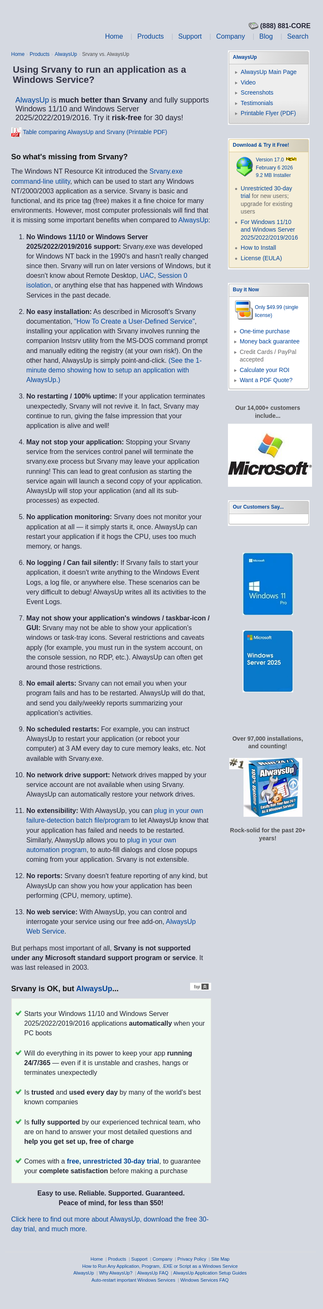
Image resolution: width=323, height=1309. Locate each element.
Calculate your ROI (264, 370)
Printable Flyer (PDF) (268, 113)
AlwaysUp (66, 54)
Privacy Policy (191, 1258)
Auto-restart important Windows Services (133, 1280)
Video (248, 82)
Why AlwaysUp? (115, 1272)
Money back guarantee (269, 341)
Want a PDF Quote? (266, 380)
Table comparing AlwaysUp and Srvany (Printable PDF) (95, 132)
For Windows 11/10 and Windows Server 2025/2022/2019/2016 (269, 230)
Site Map (220, 1258)
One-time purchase (265, 331)
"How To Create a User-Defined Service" (134, 321)
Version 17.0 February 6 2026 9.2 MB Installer (276, 167)
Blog (266, 36)
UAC (147, 275)
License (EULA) (261, 258)
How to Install (258, 247)
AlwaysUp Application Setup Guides (210, 1272)
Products (150, 36)
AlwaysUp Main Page (269, 72)
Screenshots (257, 92)
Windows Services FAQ (204, 1280)
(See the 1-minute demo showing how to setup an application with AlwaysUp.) (114, 370)
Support (190, 36)
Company (230, 36)
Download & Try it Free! (261, 145)
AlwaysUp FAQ (152, 1272)
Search (298, 36)
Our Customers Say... (258, 507)
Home (114, 36)
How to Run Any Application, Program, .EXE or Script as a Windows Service (160, 1266)
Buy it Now (246, 290)
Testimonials (257, 103)
